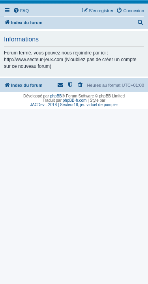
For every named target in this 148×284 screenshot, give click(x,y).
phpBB (56, 96)
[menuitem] (21, 10)
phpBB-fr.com (75, 100)
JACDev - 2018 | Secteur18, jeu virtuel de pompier (74, 105)
